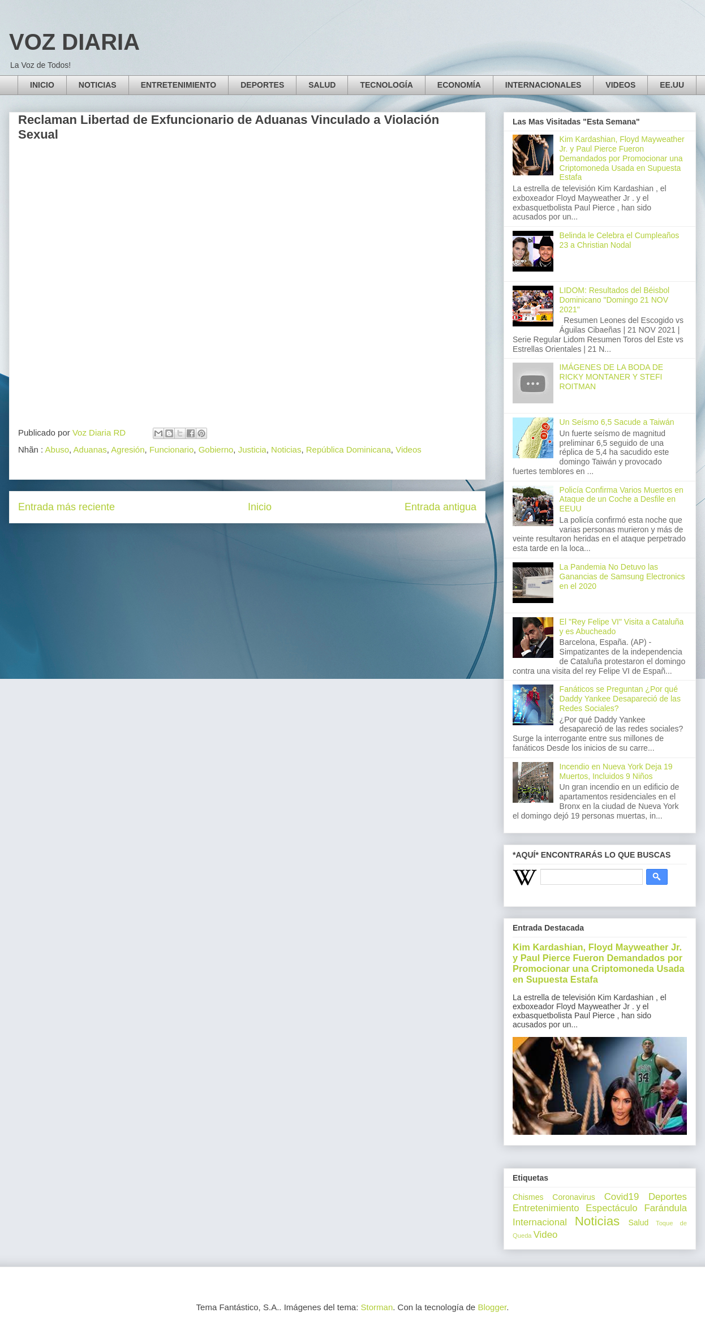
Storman (377, 1307)
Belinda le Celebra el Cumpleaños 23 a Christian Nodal (620, 240)
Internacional (540, 1222)
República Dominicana (348, 449)
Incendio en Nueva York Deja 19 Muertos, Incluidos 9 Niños (616, 771)
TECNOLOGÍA (386, 84)
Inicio (260, 507)
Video (546, 1234)
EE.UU (672, 84)
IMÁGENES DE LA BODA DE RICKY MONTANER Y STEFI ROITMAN (612, 377)
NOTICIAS (98, 84)
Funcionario (171, 449)
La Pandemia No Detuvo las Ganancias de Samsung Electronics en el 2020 (622, 576)
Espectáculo (611, 1208)
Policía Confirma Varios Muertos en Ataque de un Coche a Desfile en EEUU (621, 499)
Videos (409, 449)
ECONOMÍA (459, 84)
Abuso (57, 449)
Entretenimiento (546, 1208)
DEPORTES (262, 84)
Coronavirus (573, 1197)
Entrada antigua (440, 507)
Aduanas (90, 449)
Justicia (252, 449)
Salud (638, 1222)
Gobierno (216, 449)
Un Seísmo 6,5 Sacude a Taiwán (617, 422)
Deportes (667, 1196)
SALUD (322, 84)
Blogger (492, 1307)
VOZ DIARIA (74, 41)
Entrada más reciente (66, 507)
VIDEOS (620, 84)
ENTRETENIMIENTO (179, 84)
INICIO (42, 84)
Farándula (665, 1208)
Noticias (286, 449)
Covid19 (621, 1196)
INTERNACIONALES (543, 84)
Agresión (127, 449)
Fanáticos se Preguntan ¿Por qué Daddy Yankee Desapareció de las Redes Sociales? (620, 699)
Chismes (528, 1197)
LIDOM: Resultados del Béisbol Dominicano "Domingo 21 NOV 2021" (615, 300)
